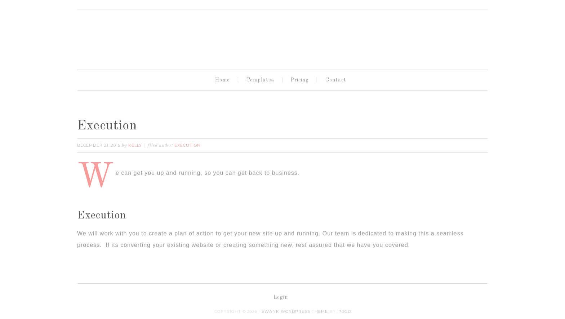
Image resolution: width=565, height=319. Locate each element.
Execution (107, 126)
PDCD (344, 311)
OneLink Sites (282, 36)
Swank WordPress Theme (295, 311)
